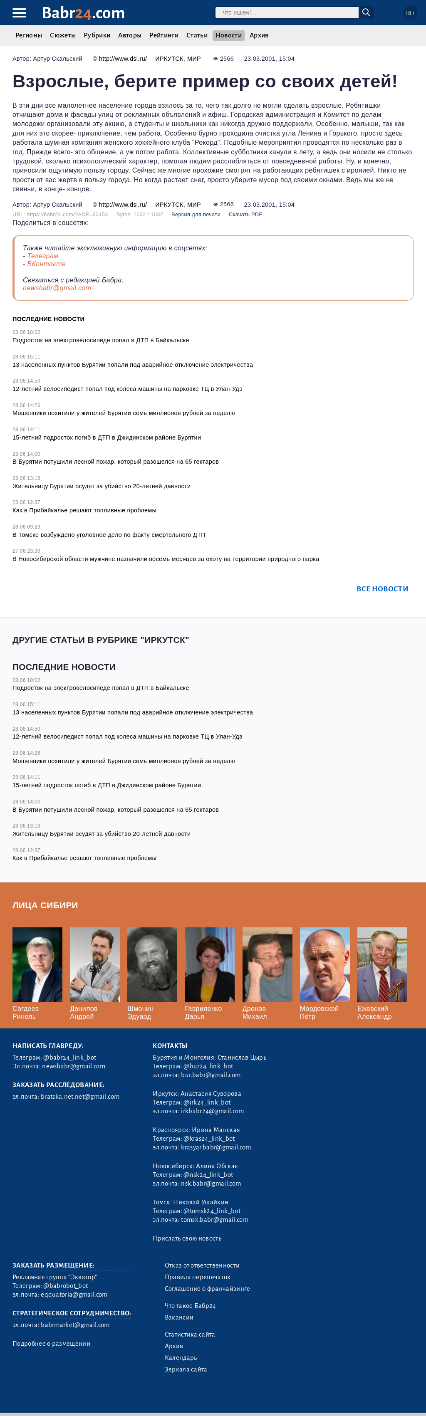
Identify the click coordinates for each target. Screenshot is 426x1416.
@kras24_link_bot (209, 1138)
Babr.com (83, 13)
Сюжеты (63, 35)
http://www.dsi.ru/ (123, 58)
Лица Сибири (45, 905)
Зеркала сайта (186, 1369)
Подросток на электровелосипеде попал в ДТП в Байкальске (100, 340)
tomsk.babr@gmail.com (214, 1219)
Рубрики (97, 35)
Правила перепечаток (198, 1277)
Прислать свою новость (187, 1238)
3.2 (62, 1399)
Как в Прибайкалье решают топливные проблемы (84, 510)
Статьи (197, 35)
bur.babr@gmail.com (210, 1075)
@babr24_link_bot (69, 1057)
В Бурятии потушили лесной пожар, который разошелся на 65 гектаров (115, 461)
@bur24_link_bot (208, 1066)
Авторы (129, 35)
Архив (259, 35)
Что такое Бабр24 (190, 1305)
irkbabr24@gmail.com (212, 1111)
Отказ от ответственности (202, 1265)
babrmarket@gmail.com (75, 1325)
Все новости (383, 589)
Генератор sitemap (199, 1399)
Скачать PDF (246, 214)
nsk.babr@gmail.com (211, 1183)
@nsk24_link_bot (208, 1174)
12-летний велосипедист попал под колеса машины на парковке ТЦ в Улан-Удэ (127, 389)
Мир (194, 58)
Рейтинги (163, 35)
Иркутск (169, 58)
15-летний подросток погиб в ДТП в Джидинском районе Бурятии (106, 437)
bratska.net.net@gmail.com (80, 1096)
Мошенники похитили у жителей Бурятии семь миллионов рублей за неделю (123, 413)
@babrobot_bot (65, 1286)
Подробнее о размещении (51, 1343)
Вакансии (179, 1317)
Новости (228, 35)
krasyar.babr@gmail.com (216, 1147)
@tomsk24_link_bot (211, 1211)
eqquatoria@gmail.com (74, 1294)
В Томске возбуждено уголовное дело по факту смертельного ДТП (109, 534)
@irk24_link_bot (206, 1102)
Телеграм (42, 255)
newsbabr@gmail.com (57, 288)
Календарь (181, 1357)
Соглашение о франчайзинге (207, 1288)
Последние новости (48, 319)
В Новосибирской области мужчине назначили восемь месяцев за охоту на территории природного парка (166, 559)
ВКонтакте (46, 263)
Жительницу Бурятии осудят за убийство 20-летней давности (103, 486)
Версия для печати (195, 214)
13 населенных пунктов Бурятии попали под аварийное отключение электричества (132, 364)
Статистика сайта (190, 1334)
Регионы (28, 35)
